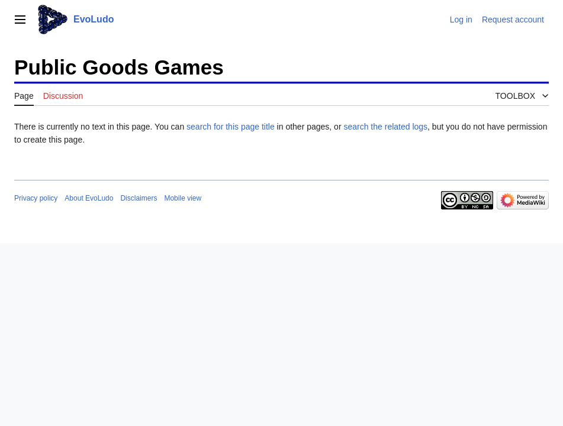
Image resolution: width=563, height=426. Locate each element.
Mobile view (182, 198)
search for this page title (230, 126)
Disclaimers (138, 198)
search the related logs (385, 126)
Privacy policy (35, 198)
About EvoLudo (89, 198)
